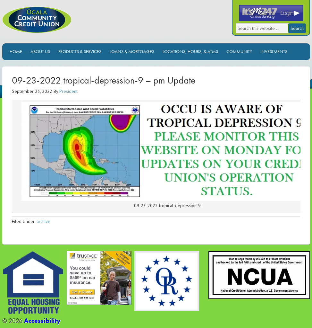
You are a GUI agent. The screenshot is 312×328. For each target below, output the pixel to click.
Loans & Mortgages (132, 51)
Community (239, 51)
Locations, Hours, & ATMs (190, 51)
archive (43, 221)
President (68, 91)
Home (16, 51)
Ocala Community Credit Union (58, 24)
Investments (273, 51)
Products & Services (79, 51)
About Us (40, 51)
